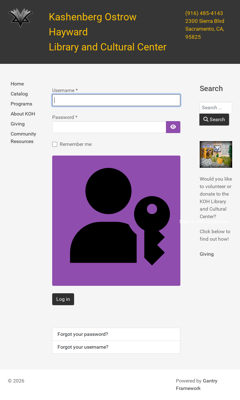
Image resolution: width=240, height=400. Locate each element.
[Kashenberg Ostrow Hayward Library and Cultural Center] (20, 18)
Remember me (76, 144)
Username (65, 90)
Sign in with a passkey (118, 221)
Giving (18, 124)
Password (65, 117)
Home (17, 84)
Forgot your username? (83, 347)
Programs (21, 104)
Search (214, 119)
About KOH (23, 114)
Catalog (19, 94)
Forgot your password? (83, 334)
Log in (63, 299)
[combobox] (216, 108)
